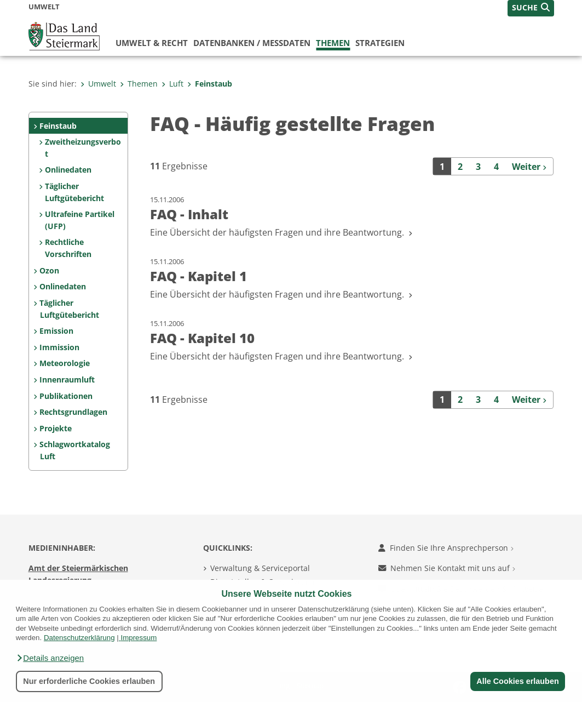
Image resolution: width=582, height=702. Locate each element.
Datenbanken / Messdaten (251, 42)
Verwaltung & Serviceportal (260, 568)
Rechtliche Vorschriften (68, 248)
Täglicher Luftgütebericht (74, 192)
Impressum (138, 637)
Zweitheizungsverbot (83, 147)
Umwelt (98, 83)
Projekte (55, 428)
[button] (50, 658)
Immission (59, 347)
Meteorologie (64, 363)
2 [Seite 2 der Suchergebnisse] (460, 167)
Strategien (380, 42)
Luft (172, 83)
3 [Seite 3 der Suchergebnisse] (478, 167)
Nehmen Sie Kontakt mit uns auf (446, 568)
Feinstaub (209, 83)
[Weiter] (529, 166)
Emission (56, 331)
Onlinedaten (68, 169)
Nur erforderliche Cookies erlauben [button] (89, 681)
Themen (333, 42)
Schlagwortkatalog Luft (74, 450)
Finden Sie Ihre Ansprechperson (446, 548)
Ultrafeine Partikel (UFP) (79, 220)
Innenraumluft (67, 379)
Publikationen (66, 396)
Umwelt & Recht (152, 42)
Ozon (49, 270)
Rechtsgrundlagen (73, 412)
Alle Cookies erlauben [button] (517, 681)
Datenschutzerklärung (79, 637)
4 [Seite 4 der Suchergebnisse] (496, 167)
